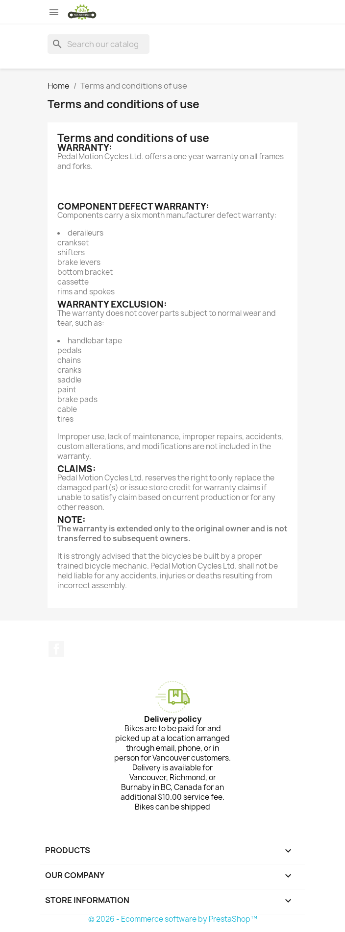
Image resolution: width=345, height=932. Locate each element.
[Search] (98, 44)
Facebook (56, 649)
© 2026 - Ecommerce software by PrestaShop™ (172, 919)
